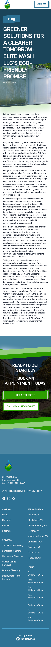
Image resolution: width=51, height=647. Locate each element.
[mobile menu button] (41, 4)
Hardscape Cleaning (12, 556)
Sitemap (6, 531)
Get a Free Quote (25, 395)
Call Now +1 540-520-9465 (21, 406)
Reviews (6, 525)
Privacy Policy (34, 491)
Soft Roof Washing (11, 551)
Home (5, 514)
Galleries (6, 520)
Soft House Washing (12, 545)
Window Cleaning (11, 570)
